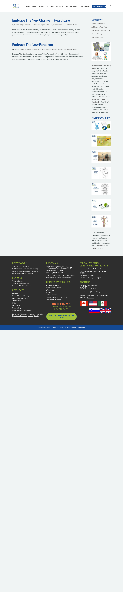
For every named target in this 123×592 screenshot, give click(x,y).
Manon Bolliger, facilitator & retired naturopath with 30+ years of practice (38, 25)
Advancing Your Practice (100, 30)
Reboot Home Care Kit (53, 287)
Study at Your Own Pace (20, 266)
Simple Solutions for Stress (55, 270)
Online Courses (51, 295)
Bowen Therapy (97, 34)
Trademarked (81, 327)
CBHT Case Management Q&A (90, 278)
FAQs (14, 303)
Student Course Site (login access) (23, 296)
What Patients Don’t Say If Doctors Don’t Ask (100, 99)
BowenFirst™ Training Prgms (51, 6)
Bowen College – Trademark (21, 310)
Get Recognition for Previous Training (25, 269)
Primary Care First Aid (87, 275)
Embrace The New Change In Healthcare (41, 20)
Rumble (30, 316)
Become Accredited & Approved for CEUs (26, 271)
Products (49, 292)
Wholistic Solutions (52, 285)
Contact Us (85, 6)
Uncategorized (97, 37)
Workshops (50, 290)
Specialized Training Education (22, 286)
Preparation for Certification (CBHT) (60, 268)
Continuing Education (53, 299)
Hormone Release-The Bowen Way (91, 269)
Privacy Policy (97, 248)
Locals (36, 316)
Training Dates (29, 6)
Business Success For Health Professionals (60, 275)
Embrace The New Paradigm (32, 44)
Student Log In (99, 6)
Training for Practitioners (20, 283)
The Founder (16, 300)
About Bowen (71, 6)
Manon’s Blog (16, 308)
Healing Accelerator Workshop (56, 297)
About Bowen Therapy (20, 298)
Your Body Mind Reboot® (54, 273)
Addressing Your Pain (99, 27)
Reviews (15, 293)
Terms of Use (100, 246)
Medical (87, 298)
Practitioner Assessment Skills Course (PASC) (93, 272)
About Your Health (71, 25)
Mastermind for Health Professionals (58, 277)
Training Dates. (17, 281)
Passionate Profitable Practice (56, 266)
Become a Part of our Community (23, 273)
